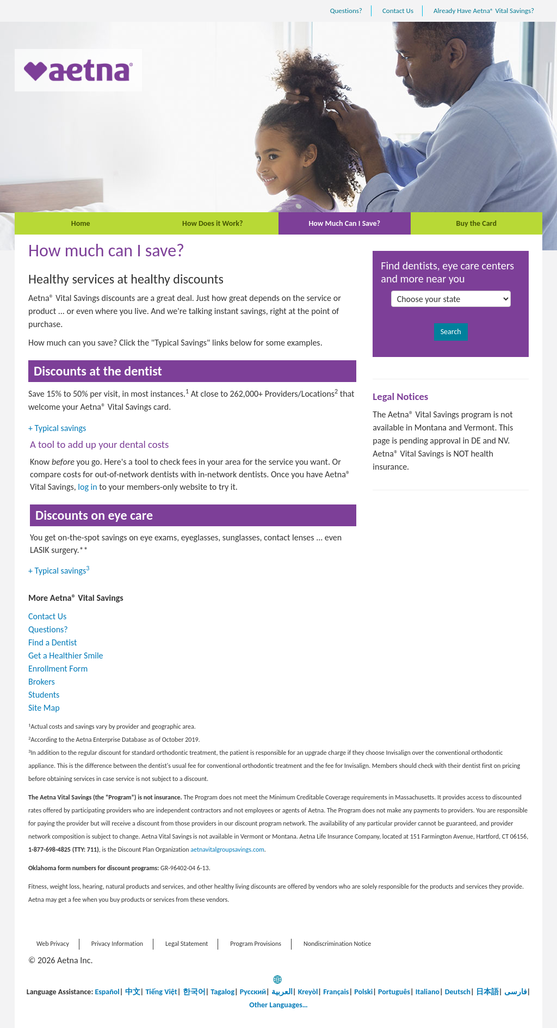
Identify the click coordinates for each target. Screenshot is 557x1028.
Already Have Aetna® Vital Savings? (484, 11)
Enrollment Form (58, 668)
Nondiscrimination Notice (337, 943)
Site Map (44, 708)
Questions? (346, 11)
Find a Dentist (52, 642)
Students (43, 695)
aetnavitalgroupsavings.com (227, 849)
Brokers (41, 681)
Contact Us (397, 11)
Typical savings (58, 428)
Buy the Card (476, 223)
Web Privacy (52, 943)
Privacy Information (117, 943)
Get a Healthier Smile (65, 655)
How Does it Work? (212, 223)
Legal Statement (186, 943)
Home (80, 223)
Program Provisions (255, 943)
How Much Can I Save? (344, 223)
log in (87, 487)
